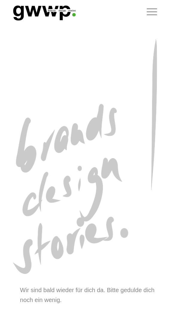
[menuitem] (149, 12)
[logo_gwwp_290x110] (70, 12)
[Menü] (149, 12)
